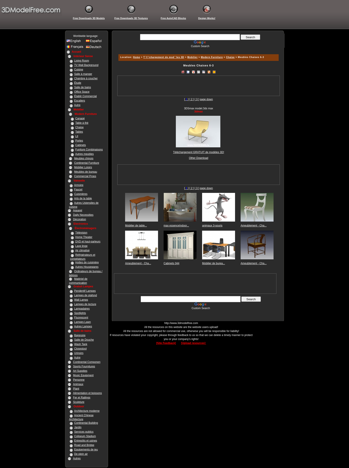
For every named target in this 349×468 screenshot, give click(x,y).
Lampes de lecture (85, 304)
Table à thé (81, 122)
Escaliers (79, 100)
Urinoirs (78, 353)
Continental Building (86, 422)
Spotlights (80, 313)
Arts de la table (83, 198)
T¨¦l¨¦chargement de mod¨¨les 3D (163, 57)
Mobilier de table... (136, 225)
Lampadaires (81, 308)
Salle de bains (82, 87)
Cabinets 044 (171, 263)
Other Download (198, 158)
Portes (79, 140)
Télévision (81, 232)
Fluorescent (81, 317)
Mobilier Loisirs (83, 167)
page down (206, 99)
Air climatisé (82, 250)
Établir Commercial (85, 96)
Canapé (80, 118)
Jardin (77, 427)
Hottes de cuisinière (87, 262)
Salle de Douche (84, 339)
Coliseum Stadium (85, 436)
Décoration (79, 219)
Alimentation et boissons (87, 393)
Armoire (78, 185)
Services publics (83, 431)
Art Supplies (80, 370)
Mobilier (192, 57)
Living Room (81, 60)
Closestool (80, 348)
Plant (76, 388)
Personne (78, 379)
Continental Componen (86, 362)
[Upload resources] (193, 343)
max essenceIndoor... (176, 225)
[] (186, 99)
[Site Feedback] (166, 343)
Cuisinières (80, 194)
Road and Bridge (84, 445)
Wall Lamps (81, 299)
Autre (77, 105)
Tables (79, 131)
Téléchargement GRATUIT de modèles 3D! (198, 152)
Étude (77, 82)
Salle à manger (83, 74)
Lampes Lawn (82, 322)
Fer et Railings (81, 397)
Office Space (81, 91)
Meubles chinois (83, 158)
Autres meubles (84, 154)
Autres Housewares (87, 266)
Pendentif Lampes (85, 290)
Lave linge (81, 246)
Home (136, 57)
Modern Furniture (212, 57)
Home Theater (83, 237)
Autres (77, 458)
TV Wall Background (86, 65)
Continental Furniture (86, 162)
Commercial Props (85, 176)
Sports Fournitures (84, 366)
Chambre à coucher (85, 78)
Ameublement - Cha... (254, 225)
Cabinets (80, 145)
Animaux (78, 384)
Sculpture (78, 402)
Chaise (79, 127)
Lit (76, 136)
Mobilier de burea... (213, 263)
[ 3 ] (197, 99)
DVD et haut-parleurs (87, 241)
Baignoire (79, 335)
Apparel (77, 210)
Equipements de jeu (86, 449)
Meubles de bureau (85, 171)
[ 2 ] (191, 99)
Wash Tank (80, 344)
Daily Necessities (83, 214)
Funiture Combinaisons (89, 149)
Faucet (78, 189)
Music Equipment (83, 375)
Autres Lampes (83, 326)
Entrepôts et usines (85, 440)
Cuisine (78, 69)
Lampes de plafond (85, 295)
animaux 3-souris (212, 225)
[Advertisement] (198, 49)
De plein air (81, 454)
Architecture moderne (87, 410)
